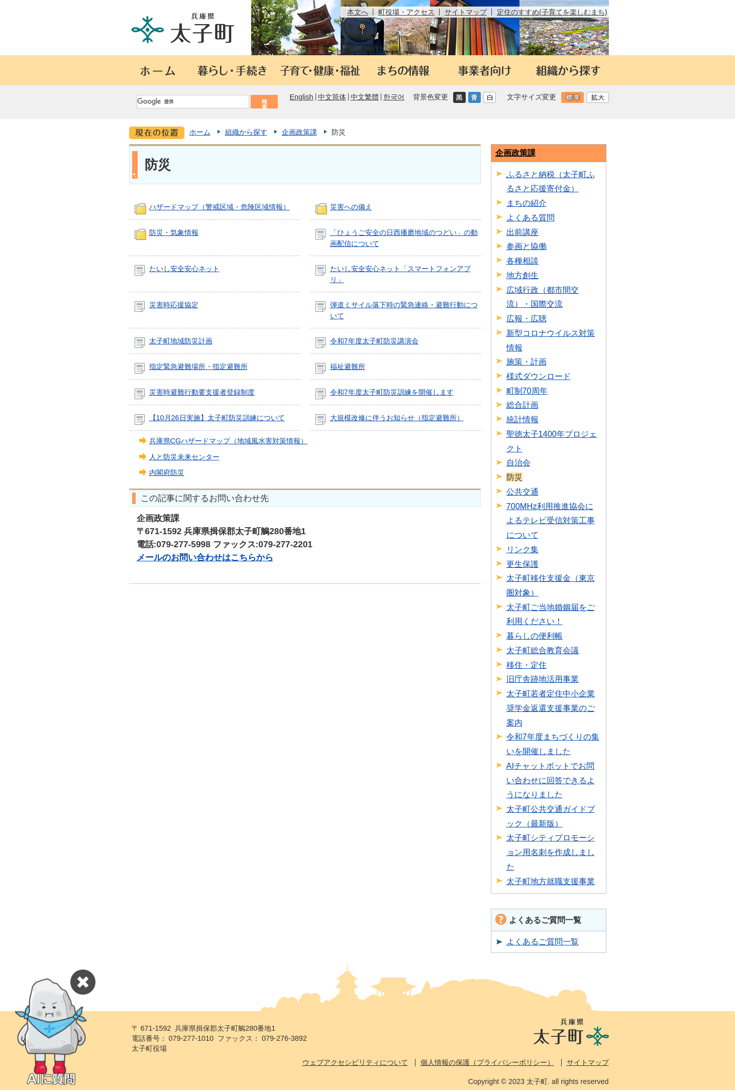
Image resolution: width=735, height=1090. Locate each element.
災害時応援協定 (173, 305)
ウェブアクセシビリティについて (355, 1062)
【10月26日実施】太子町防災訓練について (217, 418)
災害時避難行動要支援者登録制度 (202, 392)
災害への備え (351, 207)
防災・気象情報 (173, 232)
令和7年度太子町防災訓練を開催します (392, 392)
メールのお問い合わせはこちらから (205, 557)
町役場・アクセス (406, 12)
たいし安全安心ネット (184, 269)
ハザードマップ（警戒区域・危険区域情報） (219, 207)
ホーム (200, 132)
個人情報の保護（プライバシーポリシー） (487, 1062)
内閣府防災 (166, 472)
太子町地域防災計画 (181, 341)
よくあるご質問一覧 (542, 941)
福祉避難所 (347, 366)
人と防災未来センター (184, 457)
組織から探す (246, 132)
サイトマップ (466, 12)
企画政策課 (299, 132)
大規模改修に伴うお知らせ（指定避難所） (397, 418)
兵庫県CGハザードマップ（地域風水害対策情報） (228, 441)
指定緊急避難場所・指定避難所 (198, 366)
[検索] (192, 101)
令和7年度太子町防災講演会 (374, 341)
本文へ (357, 12)
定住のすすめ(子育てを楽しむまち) (552, 12)
